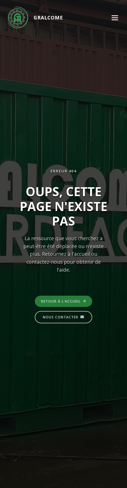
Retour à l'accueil (63, 301)
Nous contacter (63, 317)
